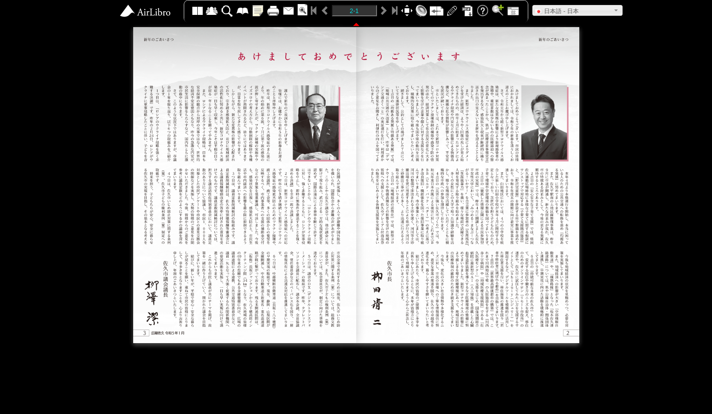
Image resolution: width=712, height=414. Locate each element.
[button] (577, 10)
